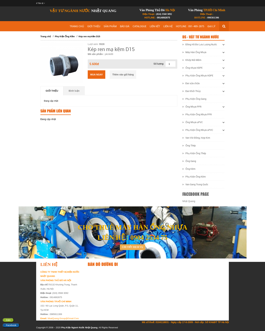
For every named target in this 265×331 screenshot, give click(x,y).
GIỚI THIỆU (93, 26)
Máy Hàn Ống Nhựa (194, 52)
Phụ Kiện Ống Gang (194, 98)
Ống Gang (189, 161)
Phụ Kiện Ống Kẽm (65, 36)
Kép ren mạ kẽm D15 (89, 36)
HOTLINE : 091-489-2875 (190, 26)
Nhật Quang (188, 201)
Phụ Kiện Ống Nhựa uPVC (197, 130)
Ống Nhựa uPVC (192, 122)
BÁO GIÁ (124, 26)
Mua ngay (96, 74)
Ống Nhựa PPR (191, 106)
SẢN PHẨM (110, 26)
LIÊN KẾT (155, 26)
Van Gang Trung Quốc (195, 184)
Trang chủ (45, 36)
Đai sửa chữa (191, 83)
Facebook (11, 325)
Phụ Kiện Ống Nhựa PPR (197, 114)
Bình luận (74, 90)
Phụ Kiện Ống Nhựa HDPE (197, 75)
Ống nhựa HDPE (192, 67)
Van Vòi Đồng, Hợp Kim (196, 137)
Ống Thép (189, 145)
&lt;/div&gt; (156, 292)
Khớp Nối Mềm (191, 60)
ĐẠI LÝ (211, 26)
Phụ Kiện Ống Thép (194, 153)
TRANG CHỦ (77, 26)
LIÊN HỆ (168, 26)
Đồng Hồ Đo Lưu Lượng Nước (199, 44)
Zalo (8, 320)
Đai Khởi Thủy (191, 91)
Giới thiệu (52, 90)
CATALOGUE (139, 26)
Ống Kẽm (188, 168)
